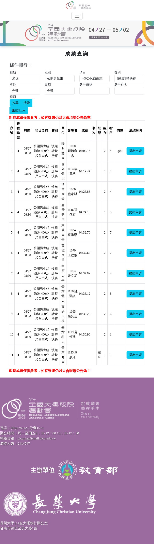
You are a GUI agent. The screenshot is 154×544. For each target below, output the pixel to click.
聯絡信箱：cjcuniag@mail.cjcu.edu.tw (28, 438)
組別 (48, 72)
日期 (48, 84)
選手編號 (85, 84)
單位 (13, 84)
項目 (82, 72)
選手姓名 (120, 84)
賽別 (117, 72)
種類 (13, 72)
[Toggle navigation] (77, 16)
